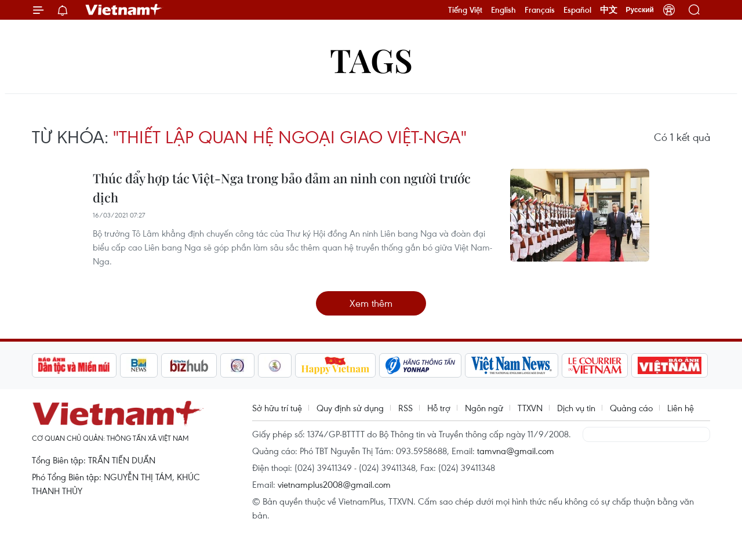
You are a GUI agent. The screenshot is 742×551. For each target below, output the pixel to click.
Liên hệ (680, 408)
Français (540, 10)
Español (577, 10)
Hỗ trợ (438, 408)
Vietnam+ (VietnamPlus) (124, 10)
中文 (608, 10)
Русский (640, 10)
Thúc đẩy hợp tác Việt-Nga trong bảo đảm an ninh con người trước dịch (282, 187)
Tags (371, 59)
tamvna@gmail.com (515, 450)
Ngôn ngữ (484, 408)
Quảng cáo (631, 408)
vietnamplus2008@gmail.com (334, 484)
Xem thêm (371, 303)
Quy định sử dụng (350, 408)
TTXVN (530, 408)
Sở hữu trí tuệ (277, 408)
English (503, 10)
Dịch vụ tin (576, 408)
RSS (405, 408)
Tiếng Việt (465, 10)
